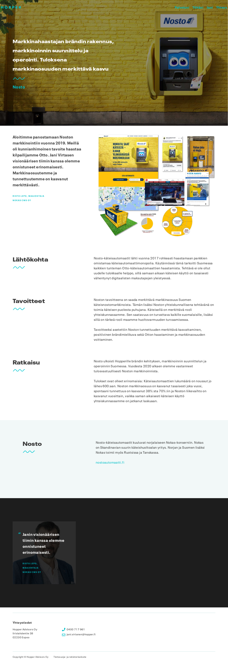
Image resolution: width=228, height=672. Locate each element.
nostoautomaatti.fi (110, 462)
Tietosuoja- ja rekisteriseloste (70, 656)
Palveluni (182, 7)
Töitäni (197, 7)
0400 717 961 (76, 629)
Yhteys (221, 7)
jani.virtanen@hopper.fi (81, 634)
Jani (210, 7)
